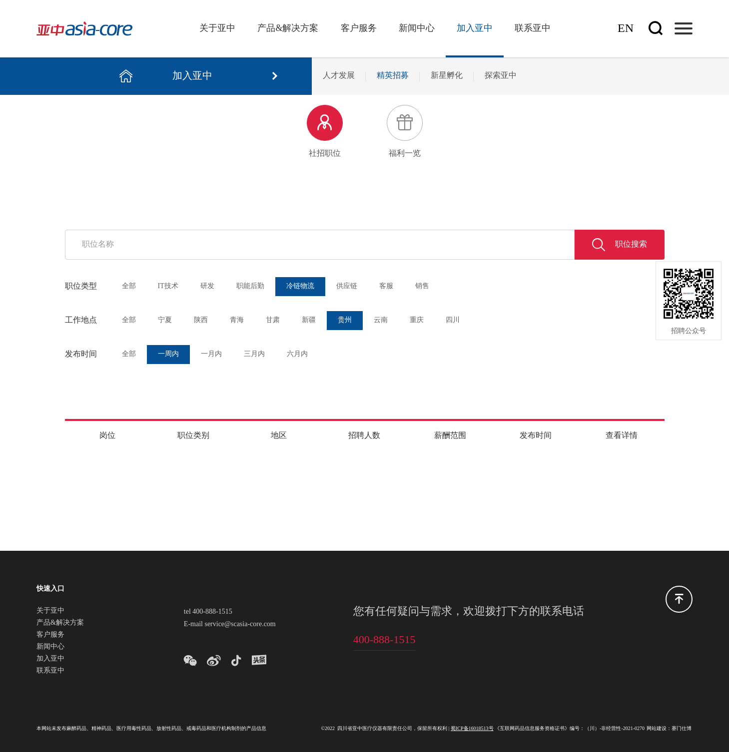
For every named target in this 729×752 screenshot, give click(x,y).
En (626, 28)
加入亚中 (475, 28)
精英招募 (393, 75)
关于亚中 (217, 28)
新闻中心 (417, 28)
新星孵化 (447, 75)
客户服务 (359, 28)
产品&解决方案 (287, 28)
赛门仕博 (682, 729)
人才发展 (339, 75)
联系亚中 (533, 28)
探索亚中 (501, 75)
